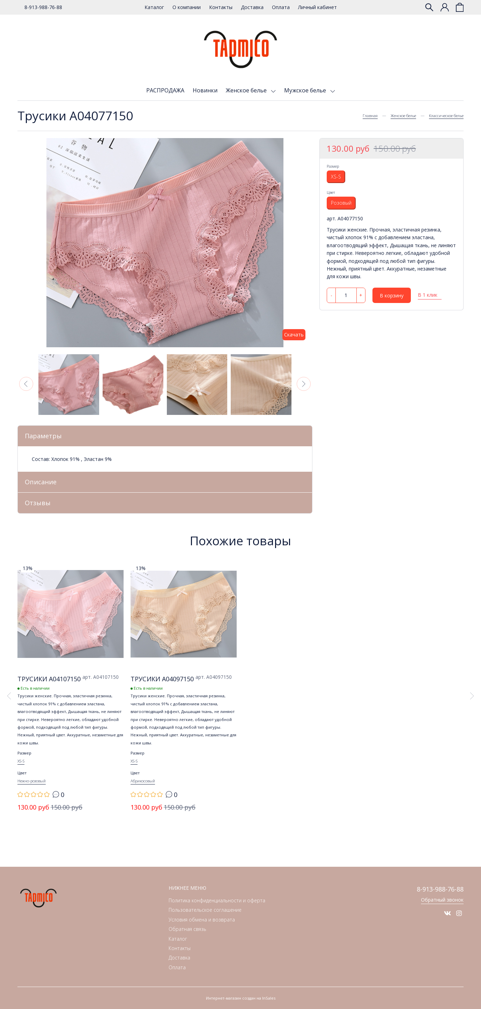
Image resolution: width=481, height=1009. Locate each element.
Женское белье (247, 90)
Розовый (341, 202)
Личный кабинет (317, 7)
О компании (186, 7)
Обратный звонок (442, 899)
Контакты (220, 7)
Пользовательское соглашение (205, 910)
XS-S (336, 176)
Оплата (281, 7)
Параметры (43, 436)
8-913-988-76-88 (43, 7)
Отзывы (38, 503)
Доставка (252, 7)
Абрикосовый (143, 781)
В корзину (392, 295)
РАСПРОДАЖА (165, 90)
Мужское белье (305, 90)
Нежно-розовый (31, 781)
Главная (370, 115)
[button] (26, 384)
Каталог (154, 7)
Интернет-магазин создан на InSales (240, 998)
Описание (41, 482)
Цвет (331, 192)
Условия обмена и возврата (202, 919)
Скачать (294, 334)
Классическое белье (446, 115)
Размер (333, 166)
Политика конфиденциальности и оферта (217, 900)
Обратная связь (187, 929)
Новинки (205, 90)
